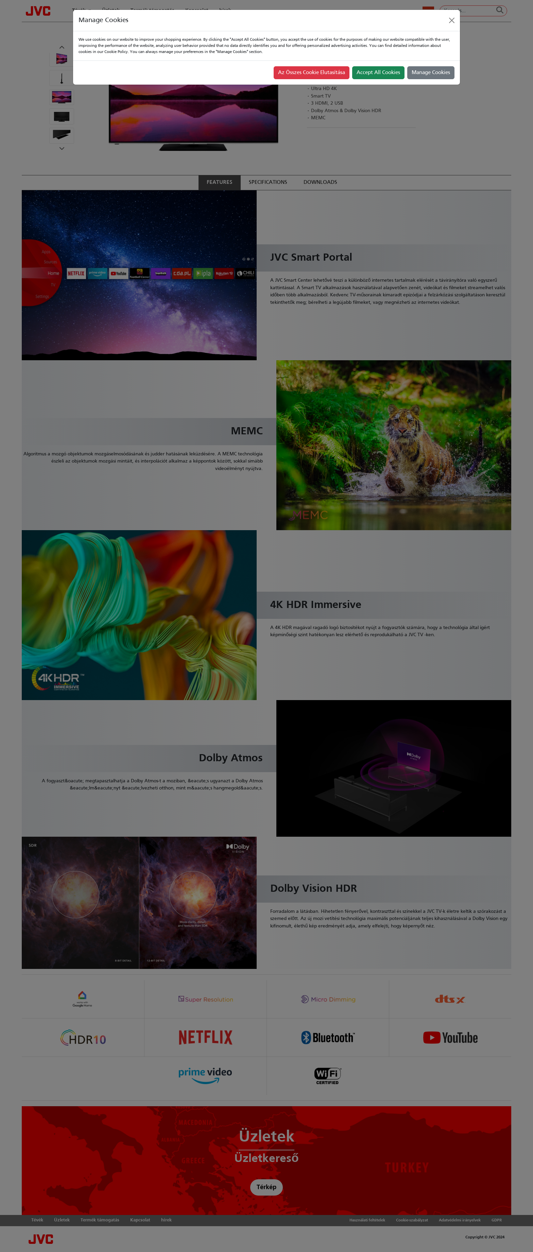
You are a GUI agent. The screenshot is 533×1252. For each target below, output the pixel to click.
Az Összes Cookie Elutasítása (311, 72)
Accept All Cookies (378, 72)
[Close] (451, 20)
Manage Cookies (431, 72)
